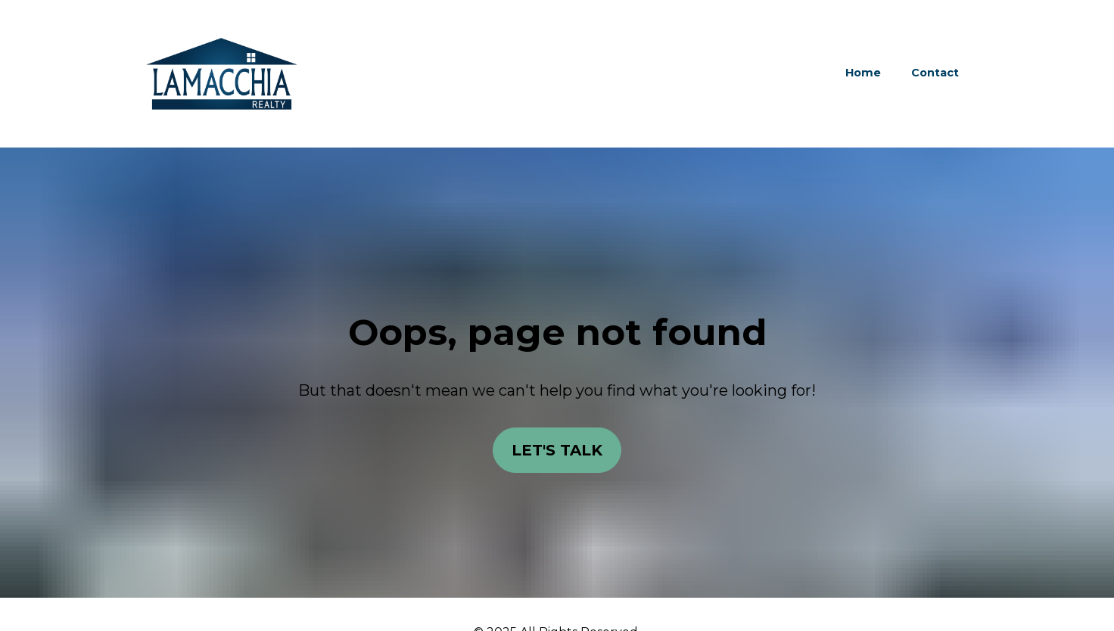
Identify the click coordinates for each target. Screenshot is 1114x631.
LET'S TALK (557, 446)
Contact (935, 72)
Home (863, 72)
